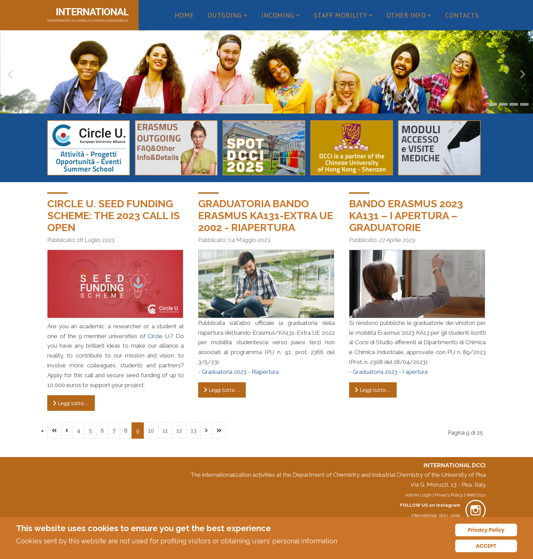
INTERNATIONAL (92, 12)
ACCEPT (486, 545)
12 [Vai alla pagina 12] (179, 430)
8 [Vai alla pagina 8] (125, 430)
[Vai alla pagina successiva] (206, 430)
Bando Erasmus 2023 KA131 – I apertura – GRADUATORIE (406, 215)
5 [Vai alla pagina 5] (90, 430)
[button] (485, 104)
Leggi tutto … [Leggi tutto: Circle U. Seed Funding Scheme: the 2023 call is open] (71, 403)
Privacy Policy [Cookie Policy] (486, 530)
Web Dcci (476, 494)
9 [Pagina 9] (137, 430)
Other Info (409, 15)
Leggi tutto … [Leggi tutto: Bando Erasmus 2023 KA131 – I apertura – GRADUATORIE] (373, 389)
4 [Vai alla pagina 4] (78, 430)
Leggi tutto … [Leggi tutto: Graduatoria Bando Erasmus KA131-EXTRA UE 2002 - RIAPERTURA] (222, 389)
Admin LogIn (418, 494)
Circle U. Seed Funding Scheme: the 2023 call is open (113, 215)
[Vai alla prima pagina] (54, 430)
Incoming (280, 15)
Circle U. (159, 336)
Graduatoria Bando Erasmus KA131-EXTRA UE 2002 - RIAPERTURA (265, 215)
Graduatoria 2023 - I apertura (390, 371)
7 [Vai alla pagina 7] (114, 430)
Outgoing (228, 15)
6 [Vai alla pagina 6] (102, 430)
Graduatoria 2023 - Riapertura (240, 371)
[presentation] (10, 76)
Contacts (462, 15)
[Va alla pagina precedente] (67, 430)
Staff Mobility (343, 15)
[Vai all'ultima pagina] (219, 430)
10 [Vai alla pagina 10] (151, 430)
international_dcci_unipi (435, 515)
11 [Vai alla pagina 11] (165, 430)
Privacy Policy (449, 494)
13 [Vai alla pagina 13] (193, 430)
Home (184, 15)
